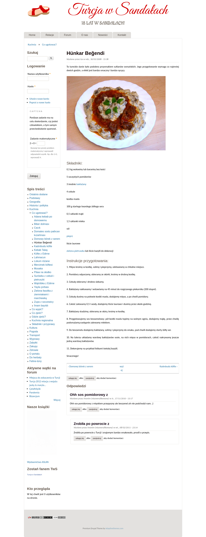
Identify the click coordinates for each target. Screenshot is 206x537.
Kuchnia (32, 44)
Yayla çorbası (41, 287)
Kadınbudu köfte (43, 246)
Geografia (34, 201)
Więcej (57, 399)
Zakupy (33, 346)
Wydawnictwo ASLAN (38, 462)
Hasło (32, 86)
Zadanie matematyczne (43, 138)
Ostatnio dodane (38, 194)
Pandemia (34, 392)
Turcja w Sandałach (118, 10)
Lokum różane (42, 261)
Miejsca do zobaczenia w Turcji (44, 377)
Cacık (37, 227)
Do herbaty (35, 357)
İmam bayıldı (41, 305)
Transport (34, 335)
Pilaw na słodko (42, 272)
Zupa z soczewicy (44, 302)
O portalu (34, 353)
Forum (67, 35)
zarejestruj (90, 378)
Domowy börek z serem (47, 239)
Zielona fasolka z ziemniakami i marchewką (43, 294)
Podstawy (34, 198)
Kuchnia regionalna (42, 320)
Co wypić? (37, 309)
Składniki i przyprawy (43, 324)
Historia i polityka (38, 205)
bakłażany (81, 184)
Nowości (102, 35)
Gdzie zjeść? (39, 316)
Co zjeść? (37, 313)
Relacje (50, 35)
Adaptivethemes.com (114, 528)
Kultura (33, 327)
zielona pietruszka (75, 250)
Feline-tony (35, 361)
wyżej (122, 368)
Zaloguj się (73, 378)
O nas (84, 35)
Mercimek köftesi (43, 264)
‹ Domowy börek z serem (80, 366)
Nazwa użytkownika (39, 74)
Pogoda (33, 331)
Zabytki (33, 342)
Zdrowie (33, 350)
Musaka (38, 268)
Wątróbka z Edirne (44, 283)
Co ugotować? (49, 44)
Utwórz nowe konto (39, 98)
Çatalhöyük (35, 388)
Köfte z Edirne (42, 253)
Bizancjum (34, 396)
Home (32, 35)
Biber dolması (41, 224)
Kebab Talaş (41, 250)
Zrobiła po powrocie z (91, 424)
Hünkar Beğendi (43, 242)
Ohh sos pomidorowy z (89, 395)
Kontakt (122, 35)
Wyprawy (34, 339)
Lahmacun (40, 257)
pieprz (70, 236)
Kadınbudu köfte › (168, 366)
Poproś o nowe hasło (39, 102)
